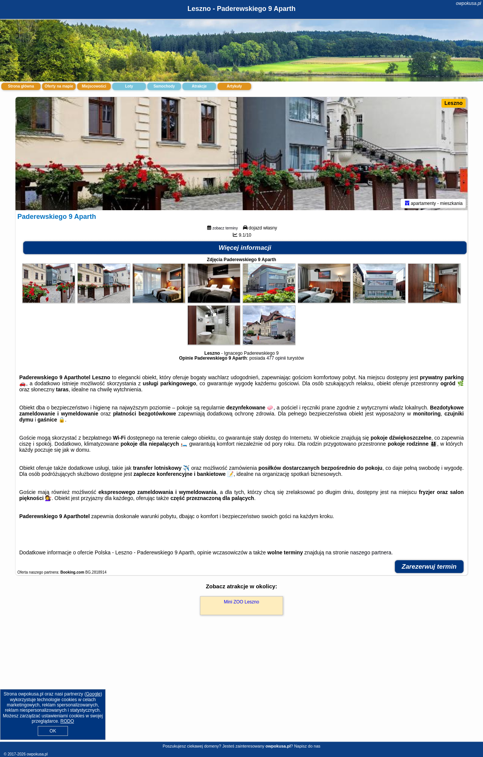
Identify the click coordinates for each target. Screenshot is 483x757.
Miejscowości (94, 86)
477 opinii (276, 358)
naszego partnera (370, 552)
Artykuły (234, 86)
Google (93, 694)
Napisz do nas (307, 746)
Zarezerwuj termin (429, 566)
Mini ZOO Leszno (241, 602)
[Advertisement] (241, 686)
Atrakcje (199, 86)
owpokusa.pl (468, 3)
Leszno (454, 103)
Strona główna (21, 86)
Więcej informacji (244, 247)
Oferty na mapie (59, 86)
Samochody (164, 86)
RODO (67, 721)
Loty (129, 86)
